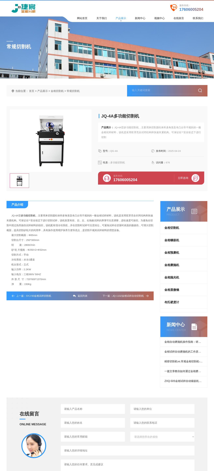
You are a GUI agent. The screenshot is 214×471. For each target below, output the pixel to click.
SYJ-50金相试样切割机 (38, 295)
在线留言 (179, 19)
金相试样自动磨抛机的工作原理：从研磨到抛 (185, 351)
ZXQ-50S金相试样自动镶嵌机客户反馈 (185, 381)
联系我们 (198, 19)
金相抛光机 (171, 277)
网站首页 (82, 19)
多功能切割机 (28, 215)
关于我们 (101, 19)
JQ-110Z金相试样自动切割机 (128, 295)
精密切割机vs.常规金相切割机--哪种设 (185, 361)
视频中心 (159, 19)
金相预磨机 (171, 252)
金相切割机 (57, 91)
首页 (31, 91)
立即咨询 (188, 178)
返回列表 (80, 296)
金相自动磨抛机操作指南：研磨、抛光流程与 (185, 341)
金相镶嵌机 (171, 240)
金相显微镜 (171, 289)
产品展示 (121, 19)
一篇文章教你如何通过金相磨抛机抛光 (185, 371)
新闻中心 (140, 19)
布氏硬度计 (171, 302)
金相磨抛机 (171, 265)
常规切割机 (73, 91)
